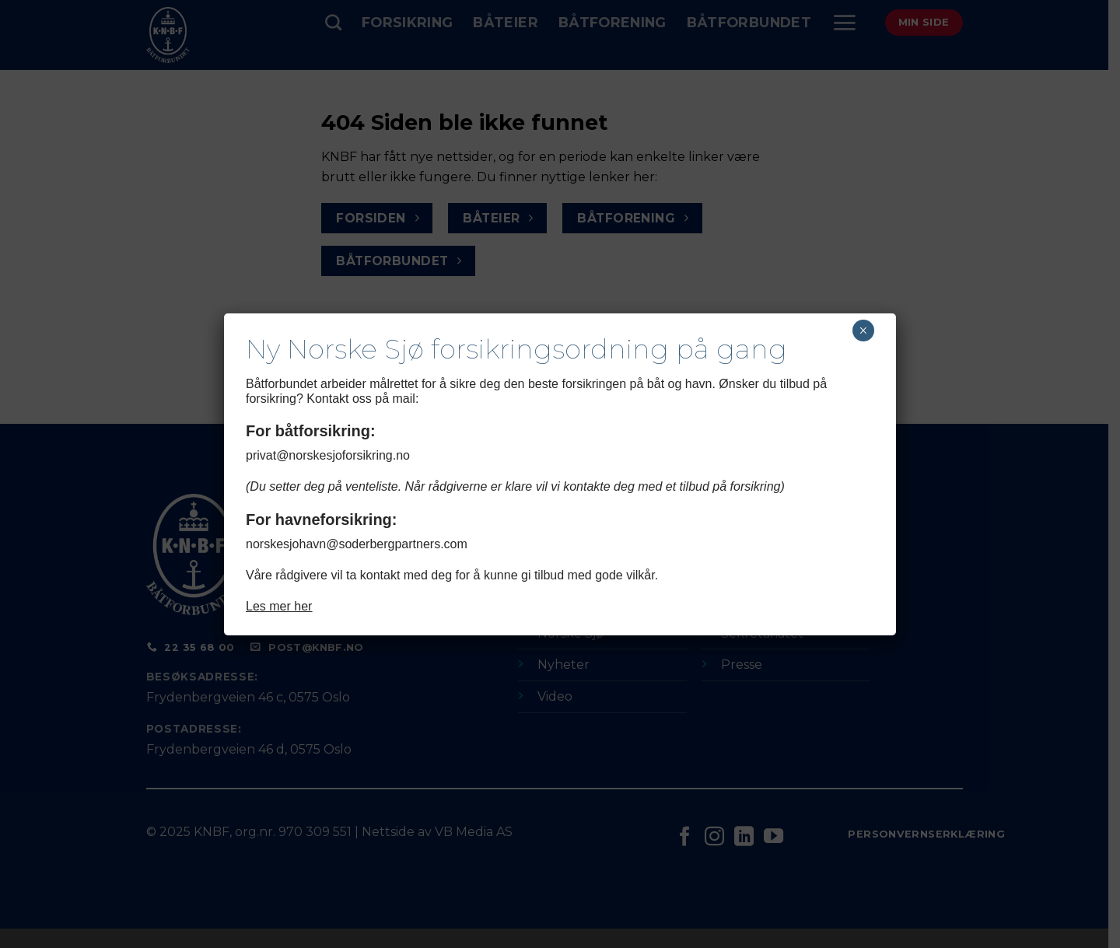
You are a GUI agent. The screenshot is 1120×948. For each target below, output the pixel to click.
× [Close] (863, 330)
